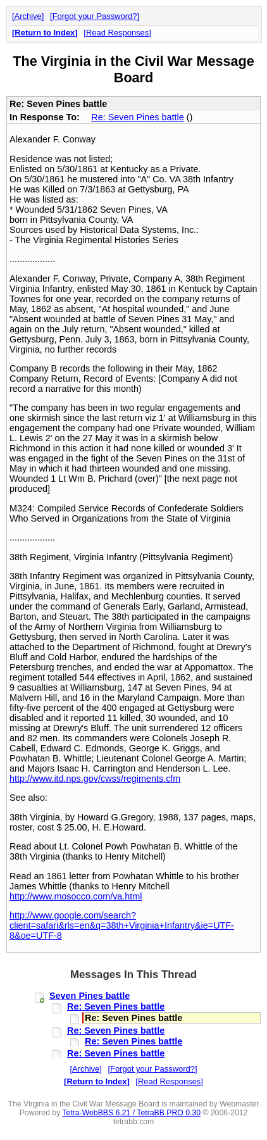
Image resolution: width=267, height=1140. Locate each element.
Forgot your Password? (95, 16)
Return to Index (45, 32)
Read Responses (117, 32)
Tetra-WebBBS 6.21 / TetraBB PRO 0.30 (131, 1112)
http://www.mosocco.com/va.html (75, 896)
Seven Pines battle (89, 996)
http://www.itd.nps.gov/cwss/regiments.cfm (94, 779)
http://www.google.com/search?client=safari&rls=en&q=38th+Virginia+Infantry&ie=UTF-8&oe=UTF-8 (121, 925)
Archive (28, 16)
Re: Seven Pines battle (137, 117)
